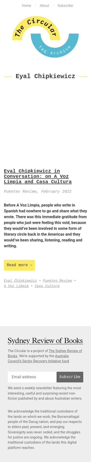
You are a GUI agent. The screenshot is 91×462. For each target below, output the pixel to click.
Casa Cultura (47, 286)
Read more (17, 265)
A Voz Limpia (16, 286)
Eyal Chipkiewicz (20, 281)
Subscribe (65, 6)
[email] (32, 377)
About (44, 6)
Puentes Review (57, 281)
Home (26, 6)
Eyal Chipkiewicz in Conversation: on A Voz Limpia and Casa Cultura (38, 177)
